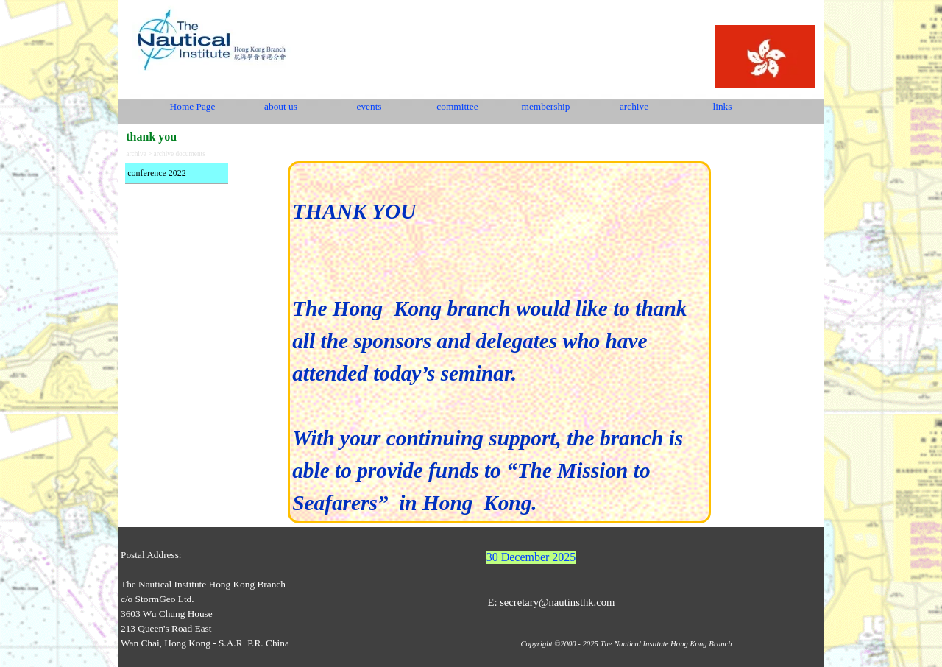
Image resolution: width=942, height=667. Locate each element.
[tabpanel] (499, 342)
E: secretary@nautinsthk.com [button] (551, 602)
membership (546, 106)
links (722, 106)
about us (280, 106)
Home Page (193, 106)
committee (457, 106)
